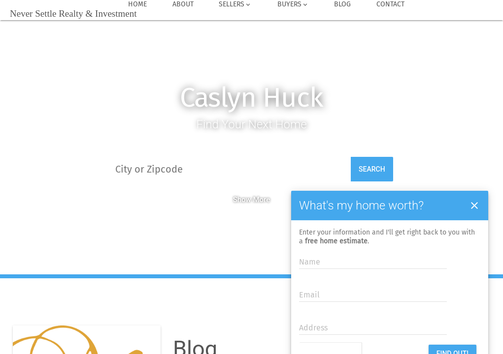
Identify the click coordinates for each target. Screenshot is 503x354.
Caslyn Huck (251, 97)
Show (242, 199)
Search (372, 169)
